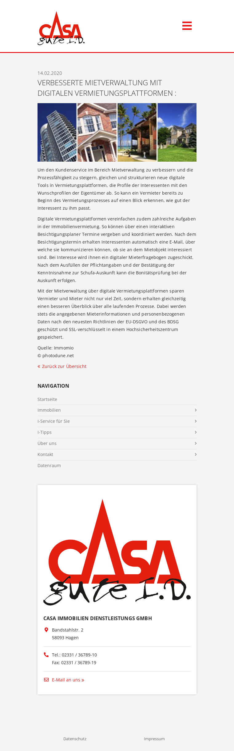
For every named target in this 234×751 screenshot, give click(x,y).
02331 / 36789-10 (79, 655)
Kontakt (45, 454)
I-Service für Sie (54, 421)
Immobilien (49, 410)
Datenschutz (74, 738)
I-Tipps (45, 432)
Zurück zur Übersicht (64, 366)
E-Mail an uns (61, 680)
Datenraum (49, 465)
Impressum (154, 738)
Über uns (47, 443)
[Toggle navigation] (187, 24)
